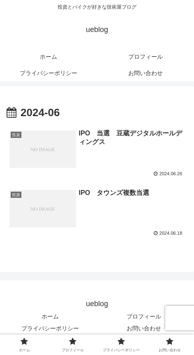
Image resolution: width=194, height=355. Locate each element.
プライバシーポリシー (50, 328)
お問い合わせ (144, 328)
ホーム (50, 316)
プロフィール (144, 316)
